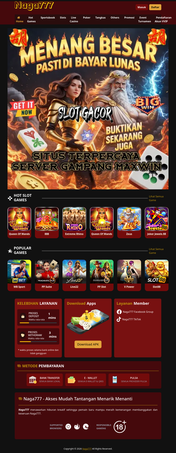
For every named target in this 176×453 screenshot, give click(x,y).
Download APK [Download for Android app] (88, 344)
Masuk (142, 7)
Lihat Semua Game (156, 198)
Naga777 (87, 448)
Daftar (155, 7)
